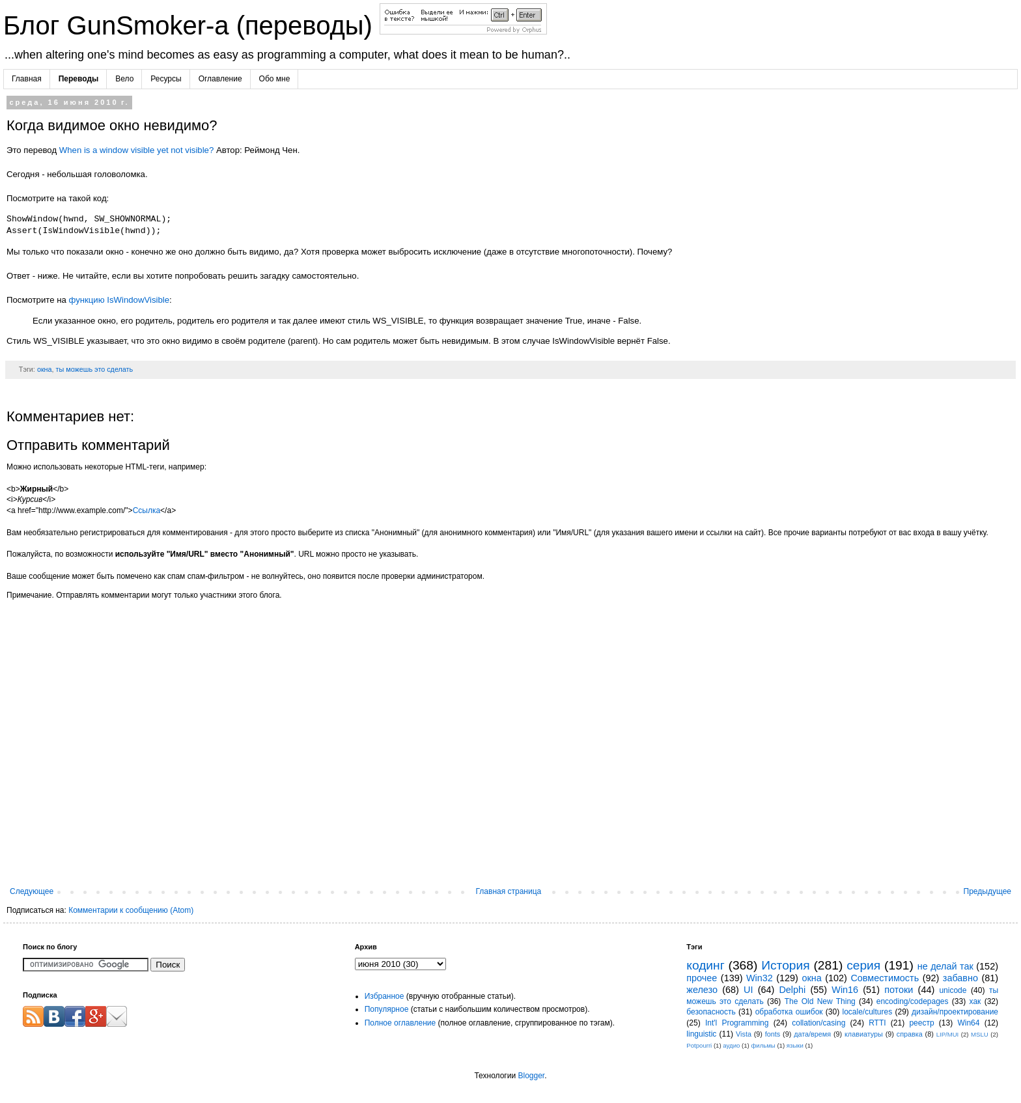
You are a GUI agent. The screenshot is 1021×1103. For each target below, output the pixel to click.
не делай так (945, 966)
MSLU (979, 1034)
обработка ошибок (789, 1011)
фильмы (763, 1045)
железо (702, 989)
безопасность (710, 1011)
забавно (960, 978)
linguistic (701, 1034)
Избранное (384, 996)
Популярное (387, 1009)
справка (910, 1034)
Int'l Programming (737, 1022)
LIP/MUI (947, 1034)
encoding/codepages (912, 1001)
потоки (898, 989)
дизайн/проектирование (955, 1011)
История (785, 965)
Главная (27, 78)
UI (748, 989)
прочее (701, 978)
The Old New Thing (820, 1001)
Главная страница (509, 891)
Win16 (845, 989)
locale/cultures (867, 1011)
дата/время (812, 1034)
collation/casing (818, 1022)
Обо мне (274, 78)
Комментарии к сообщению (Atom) (130, 910)
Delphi (792, 989)
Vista (743, 1034)
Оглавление (220, 78)
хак (975, 1001)
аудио (731, 1045)
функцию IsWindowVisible (118, 300)
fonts (772, 1034)
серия (863, 965)
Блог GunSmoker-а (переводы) (191, 25)
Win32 (759, 978)
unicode (952, 990)
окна (44, 369)
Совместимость (884, 978)
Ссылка (146, 510)
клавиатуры (864, 1034)
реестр (921, 1022)
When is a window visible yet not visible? (136, 150)
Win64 (968, 1022)
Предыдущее (987, 891)
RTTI (877, 1022)
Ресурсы (165, 78)
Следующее (31, 891)
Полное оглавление (400, 1022)
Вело (124, 78)
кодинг (705, 965)
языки (795, 1045)
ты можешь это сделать (94, 369)
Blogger (531, 1075)
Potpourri (699, 1045)
